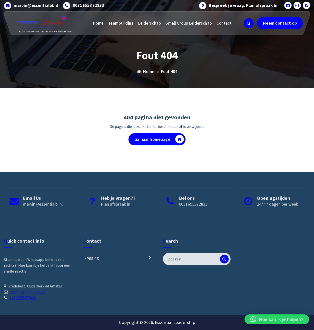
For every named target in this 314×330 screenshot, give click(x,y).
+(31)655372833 (23, 327)
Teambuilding (121, 23)
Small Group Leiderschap (189, 23)
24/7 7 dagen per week (277, 216)
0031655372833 (88, 5)
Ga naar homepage (159, 139)
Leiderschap (149, 23)
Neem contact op (280, 23)
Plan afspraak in (115, 216)
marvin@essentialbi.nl (36, 5)
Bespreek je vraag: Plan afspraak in (243, 5)
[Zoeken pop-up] (249, 23)
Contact (224, 23)
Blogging (91, 287)
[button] (277, 319)
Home (98, 23)
